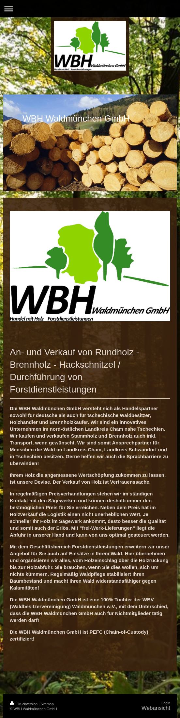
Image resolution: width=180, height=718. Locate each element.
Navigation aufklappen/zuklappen (90, 9)
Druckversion (24, 704)
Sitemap (46, 704)
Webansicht (156, 708)
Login (165, 703)
